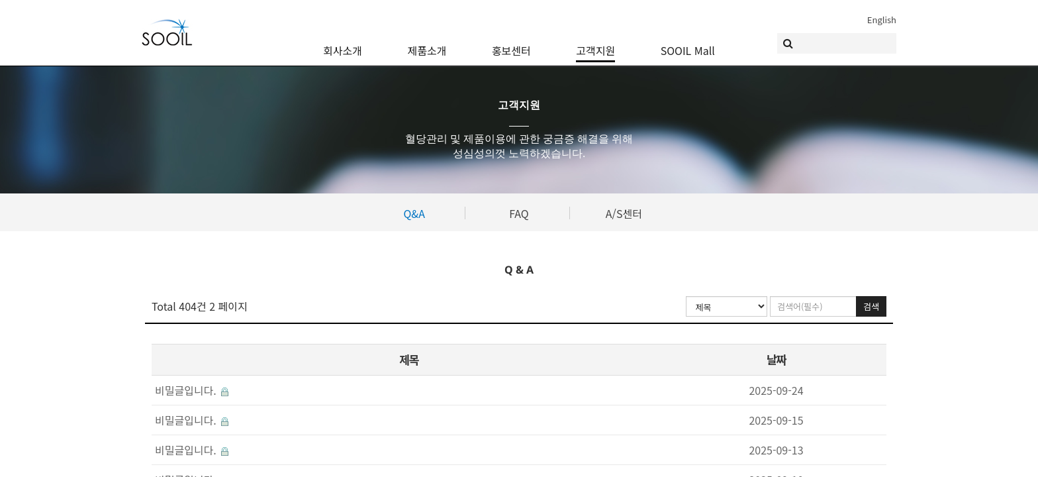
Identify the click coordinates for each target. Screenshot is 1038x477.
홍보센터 (511, 43)
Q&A (413, 213)
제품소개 (427, 43)
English (881, 19)
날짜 (776, 359)
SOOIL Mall (688, 43)
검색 (871, 306)
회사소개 (342, 43)
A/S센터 (624, 213)
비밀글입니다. (191, 390)
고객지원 (595, 43)
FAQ (519, 213)
